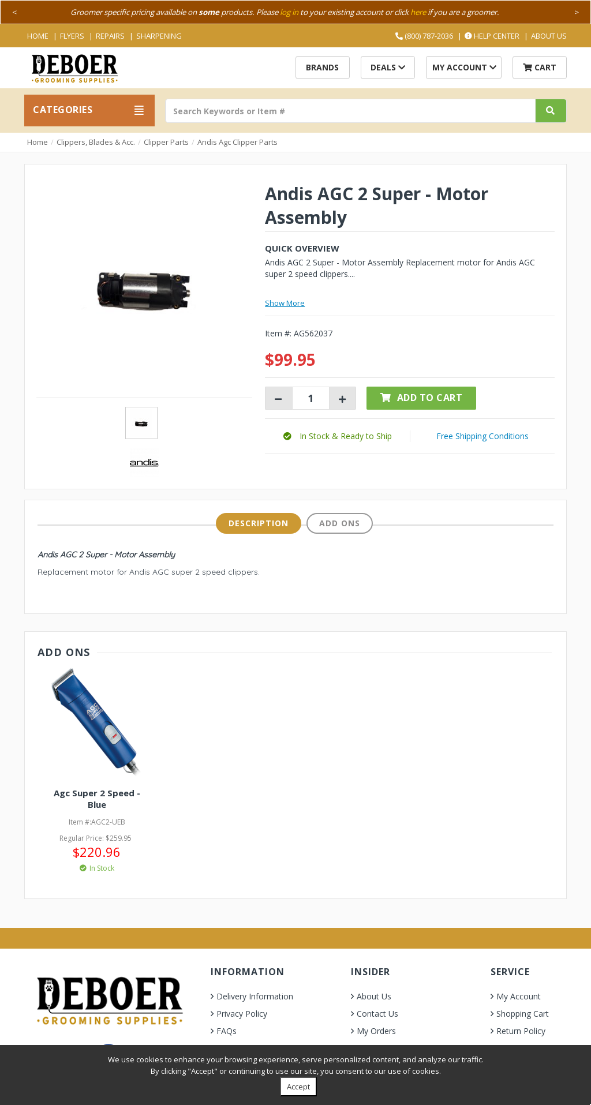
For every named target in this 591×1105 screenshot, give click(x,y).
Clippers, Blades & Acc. (96, 142)
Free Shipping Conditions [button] (482, 435)
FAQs (226, 1030)
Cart (539, 67)
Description (259, 523)
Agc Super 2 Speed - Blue (97, 798)
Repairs (110, 36)
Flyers (72, 36)
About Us (549, 36)
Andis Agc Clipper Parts (237, 142)
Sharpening (159, 36)
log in (289, 12)
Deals (388, 67)
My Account (464, 67)
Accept (298, 1086)
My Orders (376, 1030)
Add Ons (339, 523)
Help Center (492, 36)
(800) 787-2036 (424, 36)
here (418, 12)
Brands (322, 67)
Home (37, 36)
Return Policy (520, 1030)
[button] (337, 435)
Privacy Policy (241, 1013)
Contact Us (377, 1013)
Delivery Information (254, 996)
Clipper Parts (166, 142)
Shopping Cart (522, 1013)
